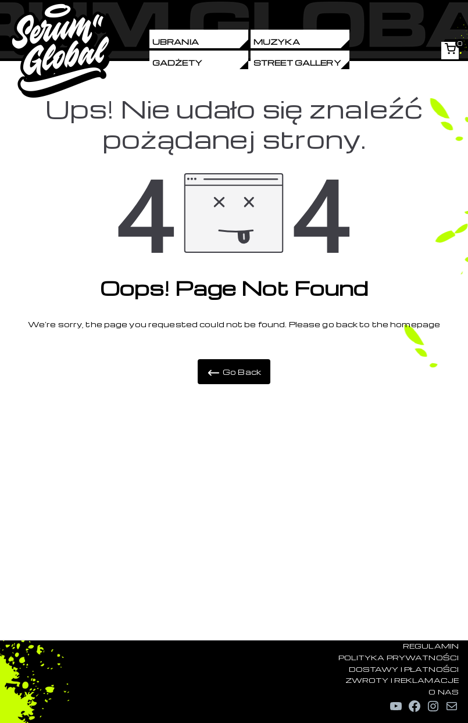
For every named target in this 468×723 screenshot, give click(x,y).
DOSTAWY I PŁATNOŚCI (404, 669)
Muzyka (276, 41)
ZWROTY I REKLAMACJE (402, 680)
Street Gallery (297, 62)
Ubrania (175, 41)
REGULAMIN (431, 645)
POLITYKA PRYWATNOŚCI (398, 657)
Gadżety (177, 62)
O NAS (443, 691)
